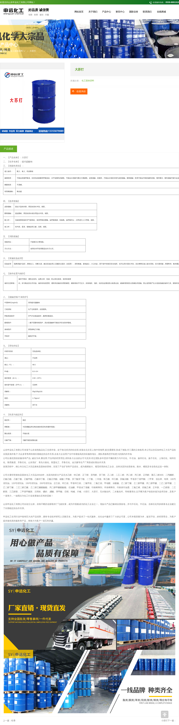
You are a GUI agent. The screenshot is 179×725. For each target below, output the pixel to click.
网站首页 (78, 12)
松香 (13, 720)
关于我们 (92, 12)
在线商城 (161, 12)
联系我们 (147, 12)
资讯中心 (120, 12)
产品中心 (106, 12)
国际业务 (133, 12)
